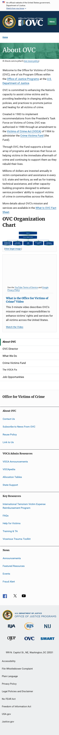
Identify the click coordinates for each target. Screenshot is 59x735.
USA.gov (6, 714)
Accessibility (8, 661)
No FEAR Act (9, 699)
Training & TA (10, 531)
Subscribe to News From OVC (19, 426)
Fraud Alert (9, 581)
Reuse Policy (10, 434)
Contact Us (9, 418)
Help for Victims (11, 523)
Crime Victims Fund (32, 135)
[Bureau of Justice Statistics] (29, 630)
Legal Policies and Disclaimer (17, 691)
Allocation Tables (12, 477)
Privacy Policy (9, 683)
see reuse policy (31, 61)
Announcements (12, 558)
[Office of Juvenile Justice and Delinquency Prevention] (11, 641)
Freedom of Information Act (16, 706)
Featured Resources (14, 565)
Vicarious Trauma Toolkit (17, 538)
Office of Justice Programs (23, 78)
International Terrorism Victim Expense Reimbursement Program (24, 506)
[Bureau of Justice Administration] (11, 628)
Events (6, 573)
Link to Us (8, 442)
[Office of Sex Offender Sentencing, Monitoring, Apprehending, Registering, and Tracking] (47, 640)
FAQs (5, 515)
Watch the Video (14, 327)
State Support (10, 484)
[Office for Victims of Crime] (29, 640)
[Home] (31, 21)
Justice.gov (8, 721)
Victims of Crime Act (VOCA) (24, 131)
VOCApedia (9, 469)
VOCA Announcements (15, 461)
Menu (52, 21)
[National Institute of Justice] (47, 628)
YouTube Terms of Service (26, 287)
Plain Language (10, 676)
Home (5, 37)
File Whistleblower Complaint (17, 668)
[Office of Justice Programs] (9, 21)
